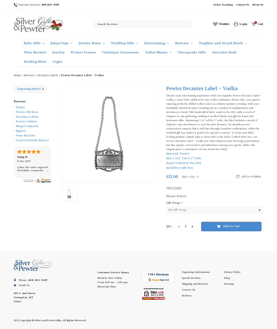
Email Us (24, 285)
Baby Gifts (34, 43)
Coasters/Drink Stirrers (32, 140)
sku (185, 177)
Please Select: (176, 196)
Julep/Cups (61, 43)
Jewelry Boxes (92, 43)
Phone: (33, 280)
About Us (257, 5)
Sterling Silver (35, 62)
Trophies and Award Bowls (223, 43)
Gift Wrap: (174, 203)
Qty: (169, 226)
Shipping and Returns (195, 284)
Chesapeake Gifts (192, 52)
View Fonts (174, 188)
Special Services (191, 278)
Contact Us (242, 5)
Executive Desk (224, 52)
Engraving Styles (30, 89)
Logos (57, 62)
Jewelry (58, 52)
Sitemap (229, 284)
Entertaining (156, 43)
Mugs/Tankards (27, 126)
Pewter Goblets (26, 121)
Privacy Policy (232, 272)
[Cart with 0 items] (256, 24)
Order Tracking (223, 5)
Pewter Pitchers (27, 112)
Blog (227, 278)
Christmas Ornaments (120, 52)
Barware (184, 43)
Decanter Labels (27, 116)
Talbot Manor (158, 52)
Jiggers (21, 131)
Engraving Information (196, 272)
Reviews (187, 296)
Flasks (20, 107)
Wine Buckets (35, 52)
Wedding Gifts (124, 43)
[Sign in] (240, 24)
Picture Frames (83, 52)
